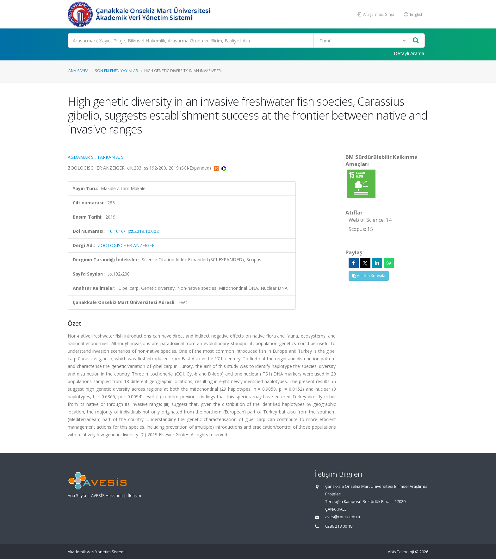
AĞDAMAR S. (81, 157)
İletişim (134, 495)
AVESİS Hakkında (107, 495)
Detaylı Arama (409, 53)
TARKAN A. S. (111, 157)
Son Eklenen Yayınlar (116, 70)
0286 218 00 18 (338, 526)
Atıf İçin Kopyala (368, 275)
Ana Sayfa (78, 70)
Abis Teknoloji (401, 552)
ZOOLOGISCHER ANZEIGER (126, 245)
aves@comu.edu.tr (343, 516)
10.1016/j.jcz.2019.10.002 (133, 231)
